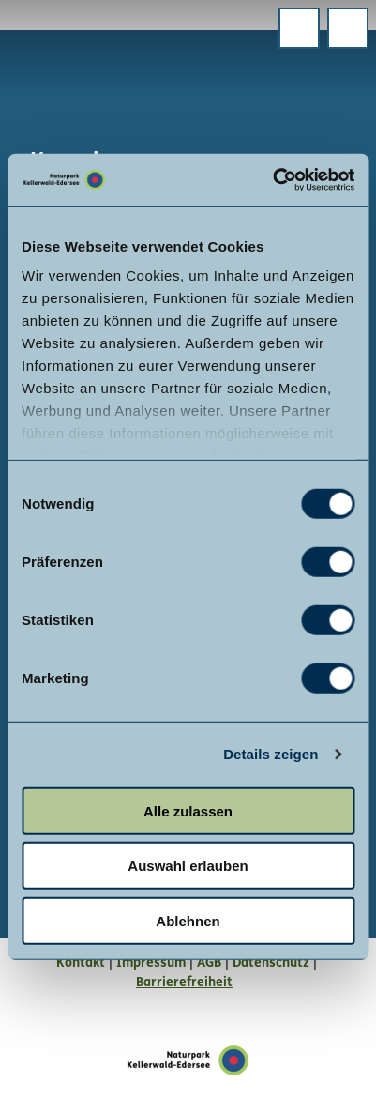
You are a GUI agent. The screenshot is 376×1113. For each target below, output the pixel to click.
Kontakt (80, 963)
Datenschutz (271, 963)
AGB (209, 963)
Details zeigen (270, 754)
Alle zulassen (188, 810)
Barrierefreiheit (184, 983)
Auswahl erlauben (188, 866)
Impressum (151, 963)
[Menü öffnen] (299, 28)
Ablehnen (187, 920)
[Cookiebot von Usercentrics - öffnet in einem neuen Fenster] (272, 180)
